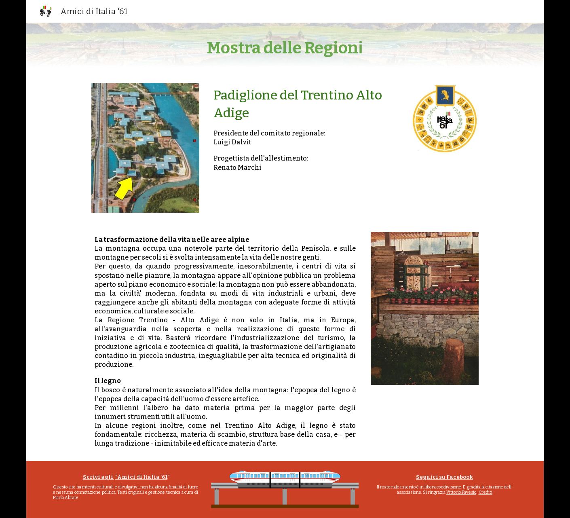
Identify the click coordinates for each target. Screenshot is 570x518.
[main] (285, 47)
